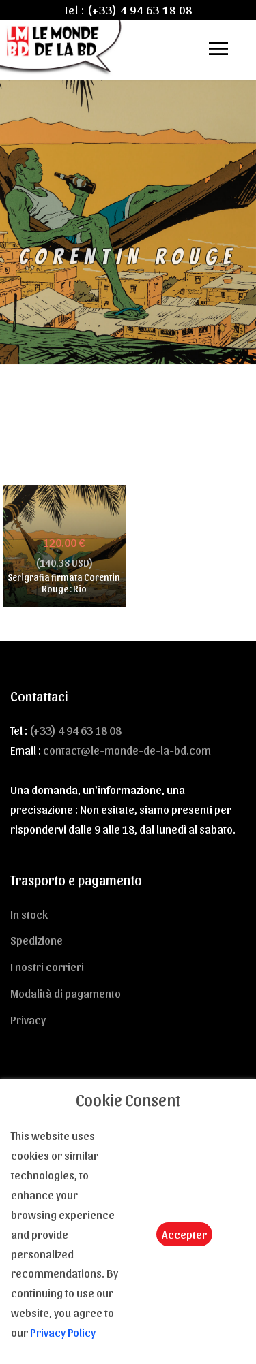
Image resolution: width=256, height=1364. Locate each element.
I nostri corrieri (47, 966)
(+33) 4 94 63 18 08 (140, 9)
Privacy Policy (63, 1332)
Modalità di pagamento (65, 993)
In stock (29, 914)
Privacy (28, 1019)
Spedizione (36, 940)
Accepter (184, 1234)
